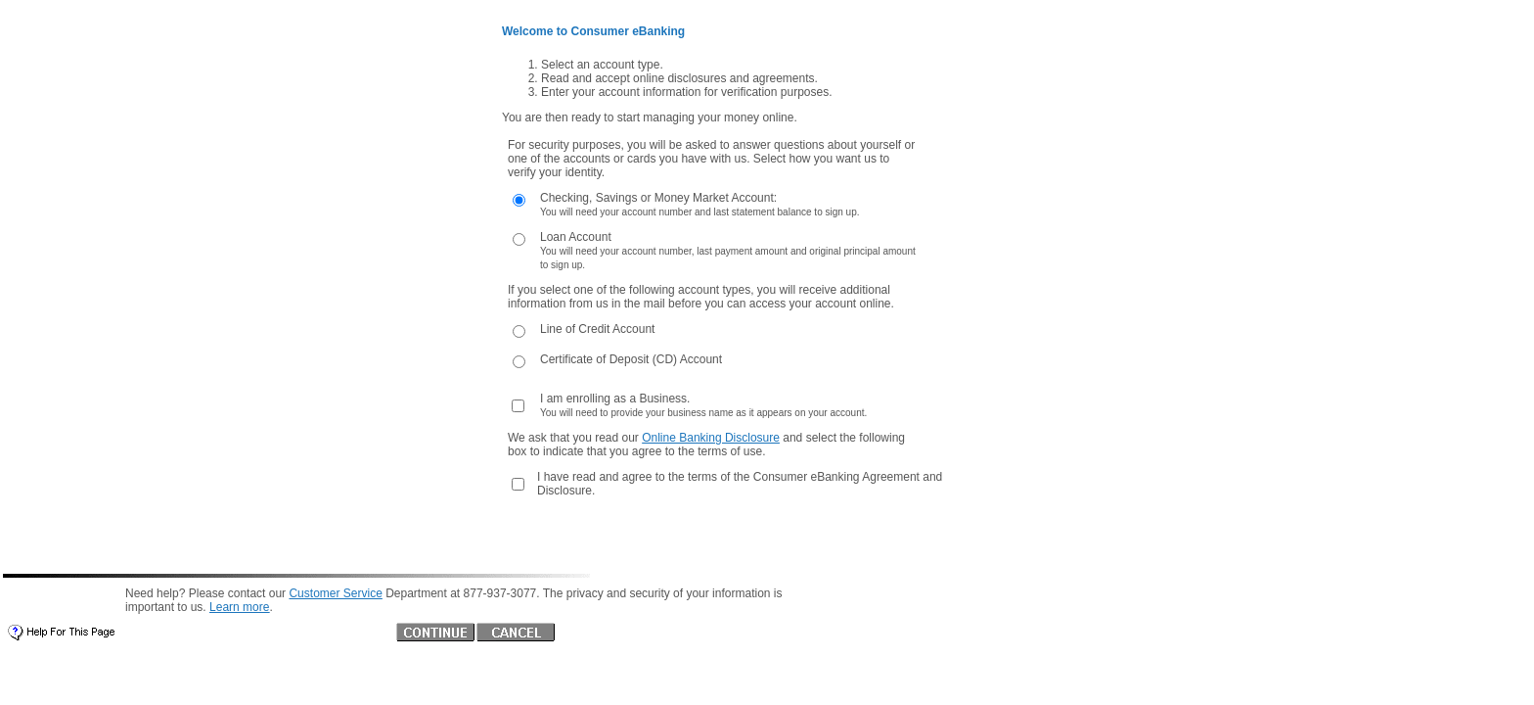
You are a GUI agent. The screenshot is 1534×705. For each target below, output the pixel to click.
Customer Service (335, 593)
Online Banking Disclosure (711, 438)
